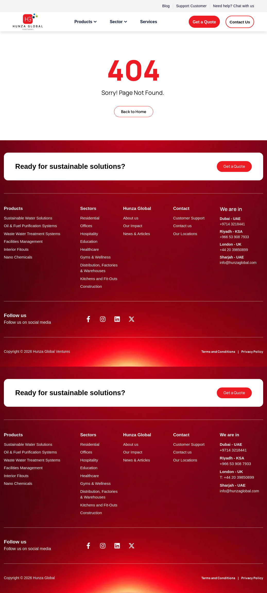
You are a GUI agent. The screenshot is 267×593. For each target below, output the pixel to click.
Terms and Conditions (218, 351)
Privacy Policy (252, 351)
